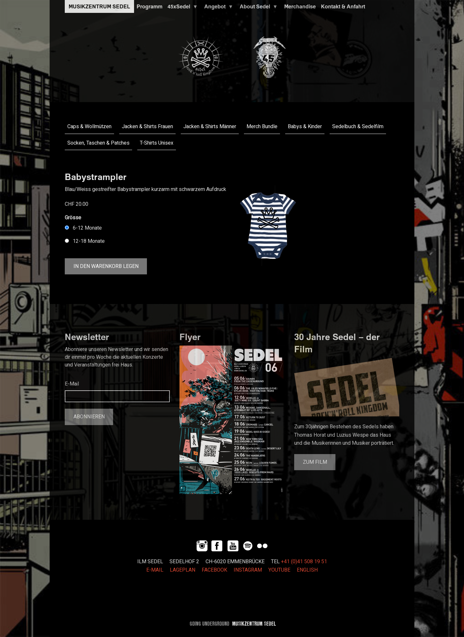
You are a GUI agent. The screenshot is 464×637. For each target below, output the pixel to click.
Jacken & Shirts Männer (209, 126)
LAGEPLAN (182, 570)
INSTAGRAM (248, 570)
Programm (149, 6)
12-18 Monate (89, 241)
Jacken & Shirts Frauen (147, 126)
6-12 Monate (87, 228)
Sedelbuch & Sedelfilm (357, 126)
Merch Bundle (262, 126)
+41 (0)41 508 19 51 (304, 562)
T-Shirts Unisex (156, 143)
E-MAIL (154, 570)
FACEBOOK (214, 570)
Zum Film (315, 462)
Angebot (217, 8)
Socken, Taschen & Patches (98, 143)
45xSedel (181, 8)
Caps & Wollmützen (89, 126)
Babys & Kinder (305, 126)
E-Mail (72, 384)
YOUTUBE (279, 570)
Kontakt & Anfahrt (343, 6)
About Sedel (257, 8)
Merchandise (300, 6)
